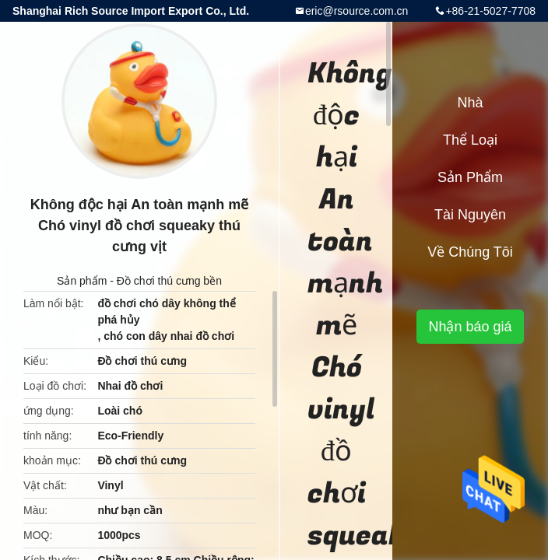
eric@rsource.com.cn (356, 11)
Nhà (470, 102)
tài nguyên (470, 214)
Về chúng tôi (470, 252)
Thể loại (470, 140)
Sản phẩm (82, 281)
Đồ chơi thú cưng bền (169, 281)
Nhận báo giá (469, 326)
